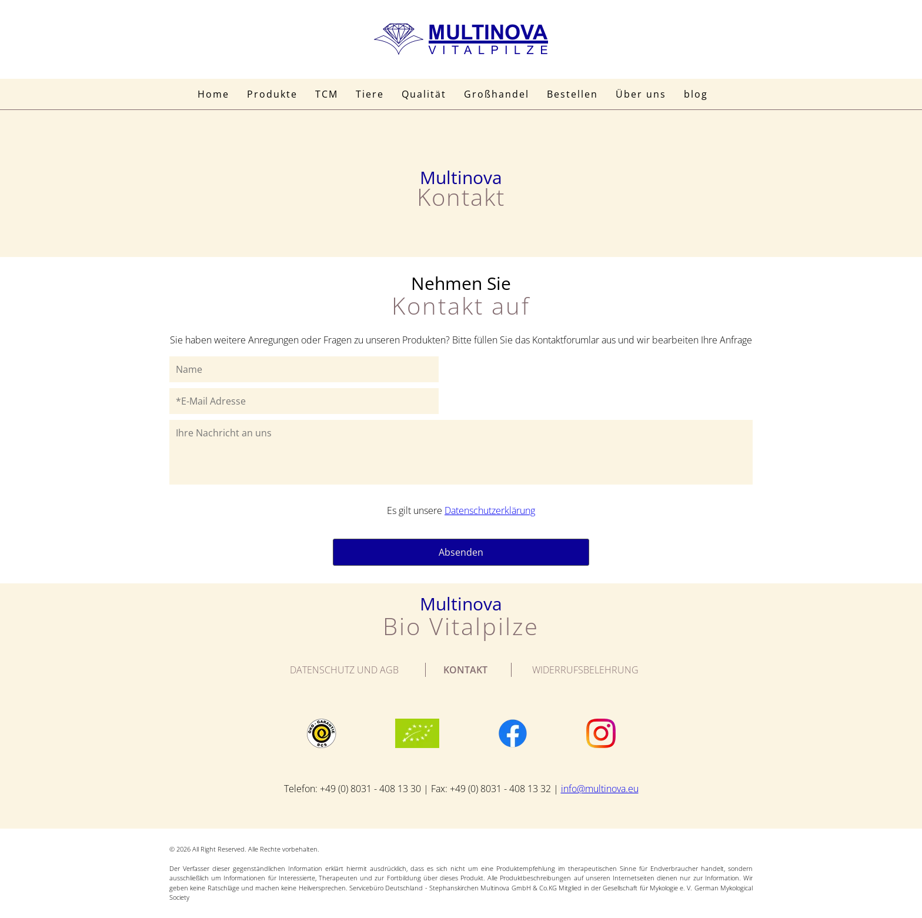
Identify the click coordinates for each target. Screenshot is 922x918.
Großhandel (496, 94)
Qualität (424, 94)
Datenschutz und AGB (344, 669)
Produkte (272, 94)
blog (696, 94)
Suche (730, 94)
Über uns (641, 94)
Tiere (370, 94)
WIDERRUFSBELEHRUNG (585, 669)
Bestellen (572, 94)
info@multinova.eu (600, 788)
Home (213, 94)
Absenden (461, 552)
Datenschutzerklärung (490, 510)
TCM (326, 94)
